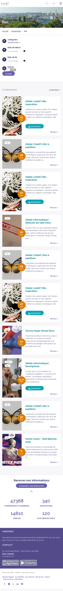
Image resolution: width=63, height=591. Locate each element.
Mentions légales (8, 579)
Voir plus (53, 132)
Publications (19, 582)
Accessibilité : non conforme (24, 579)
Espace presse (8, 582)
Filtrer (9, 73)
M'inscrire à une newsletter (31, 488)
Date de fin (12, 57)
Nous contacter (8, 556)
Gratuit (11, 67)
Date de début (14, 47)
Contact (47, 579)
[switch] (12, 69)
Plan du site (39, 579)
